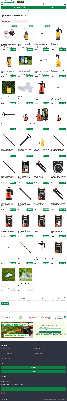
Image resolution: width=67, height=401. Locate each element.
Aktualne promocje (5, 348)
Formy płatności (4, 356)
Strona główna (4, 11)
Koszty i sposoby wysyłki (6, 353)
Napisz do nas (6, 384)
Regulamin (37, 348)
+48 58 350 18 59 (18, 384)
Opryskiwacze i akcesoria (27, 11)
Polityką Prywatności (52, 334)
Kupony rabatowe (38, 356)
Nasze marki (4, 351)
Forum (33, 371)
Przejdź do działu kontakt (33, 389)
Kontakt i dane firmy (39, 353)
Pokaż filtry (6, 22)
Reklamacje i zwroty (5, 358)
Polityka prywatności (39, 351)
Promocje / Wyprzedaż (19, 7)
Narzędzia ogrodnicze (14, 11)
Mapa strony (4, 399)
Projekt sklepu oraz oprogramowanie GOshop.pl (54, 399)
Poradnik (33, 367)
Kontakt (52, 7)
